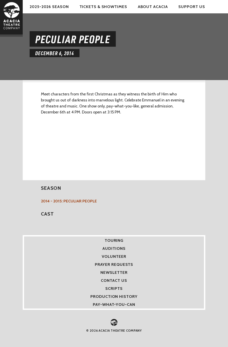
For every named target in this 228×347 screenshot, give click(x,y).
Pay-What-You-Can (114, 304)
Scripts (113, 288)
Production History (113, 296)
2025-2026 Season (49, 6)
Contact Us (114, 280)
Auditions (113, 248)
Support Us (191, 6)
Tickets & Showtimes (103, 6)
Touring (114, 240)
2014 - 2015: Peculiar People (69, 201)
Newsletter (113, 272)
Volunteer (114, 256)
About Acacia (153, 6)
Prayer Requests (114, 264)
